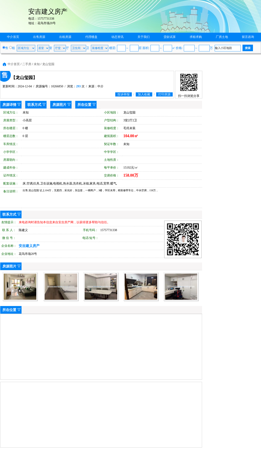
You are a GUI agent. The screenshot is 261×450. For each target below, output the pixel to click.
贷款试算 (170, 37)
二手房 (26, 64)
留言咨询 (248, 37)
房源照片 (59, 105)
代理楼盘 (91, 37)
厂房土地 (222, 37)
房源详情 (9, 105)
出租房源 (65, 37)
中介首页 (13, 37)
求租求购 (196, 37)
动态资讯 (117, 37)
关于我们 (143, 37)
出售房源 (39, 37)
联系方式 (34, 105)
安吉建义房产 (29, 246)
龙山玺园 (48, 64)
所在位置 (84, 105)
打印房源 (164, 94)
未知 (37, 64)
